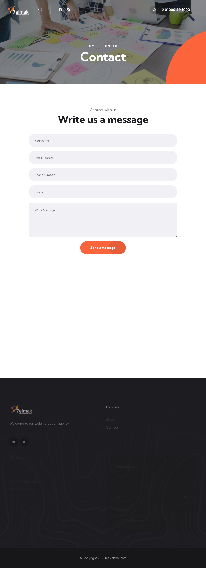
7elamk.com (118, 558)
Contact (112, 429)
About (111, 421)
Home (91, 46)
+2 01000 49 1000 (175, 9)
